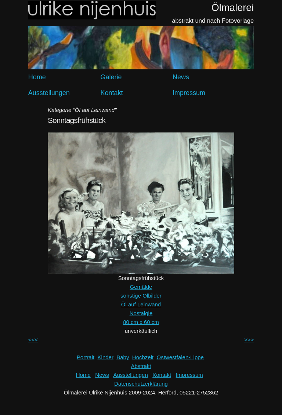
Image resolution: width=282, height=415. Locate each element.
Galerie (111, 77)
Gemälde (141, 287)
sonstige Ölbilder (141, 295)
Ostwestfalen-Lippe (180, 357)
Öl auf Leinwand (141, 304)
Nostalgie (141, 313)
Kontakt (111, 93)
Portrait (85, 357)
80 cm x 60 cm (141, 322)
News (181, 77)
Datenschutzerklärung (141, 384)
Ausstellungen (49, 93)
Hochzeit (142, 357)
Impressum (189, 93)
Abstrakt (141, 366)
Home (37, 77)
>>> (249, 339)
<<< (33, 339)
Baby (122, 357)
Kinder (105, 357)
